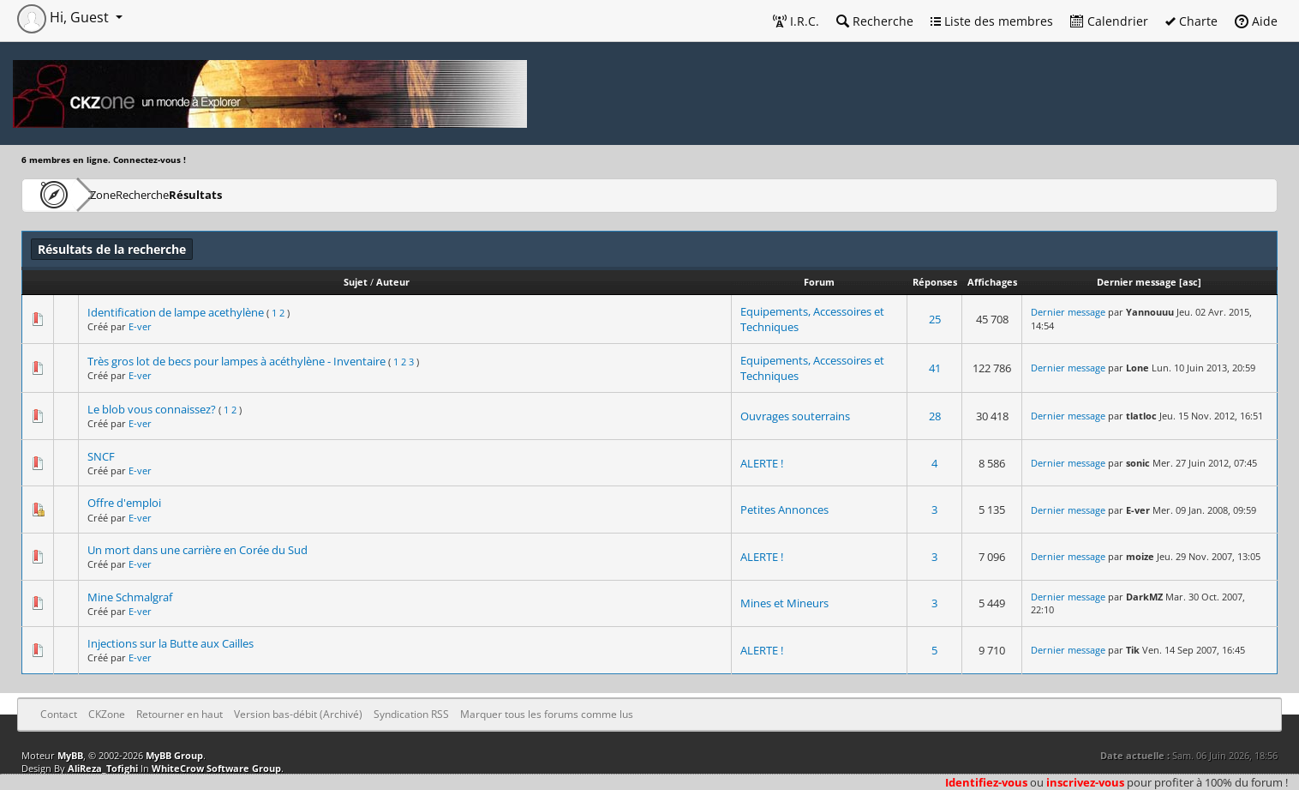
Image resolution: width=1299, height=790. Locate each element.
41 (935, 368)
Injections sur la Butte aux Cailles (170, 643)
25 (935, 319)
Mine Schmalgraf (129, 597)
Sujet (356, 281)
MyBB (70, 755)
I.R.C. (796, 21)
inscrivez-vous (1085, 782)
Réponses (935, 281)
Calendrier (1109, 21)
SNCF (101, 456)
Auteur (393, 281)
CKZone (120, 194)
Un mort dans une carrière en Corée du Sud (197, 550)
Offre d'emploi (124, 502)
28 (935, 416)
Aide (1256, 21)
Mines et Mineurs (784, 603)
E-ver (140, 326)
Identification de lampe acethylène (175, 312)
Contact (58, 714)
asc (1190, 281)
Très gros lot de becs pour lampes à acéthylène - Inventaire (236, 361)
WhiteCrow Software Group (216, 768)
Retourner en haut (179, 714)
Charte (1191, 21)
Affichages (992, 281)
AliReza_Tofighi (103, 768)
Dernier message (1136, 281)
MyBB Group (174, 755)
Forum (819, 281)
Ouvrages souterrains (795, 416)
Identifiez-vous (986, 782)
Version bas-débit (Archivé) (298, 714)
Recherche (874, 21)
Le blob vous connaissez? (151, 409)
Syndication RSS (411, 714)
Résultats (280, 194)
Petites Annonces (784, 509)
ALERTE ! (761, 463)
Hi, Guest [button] (64, 17)
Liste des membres (992, 21)
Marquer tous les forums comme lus (546, 714)
